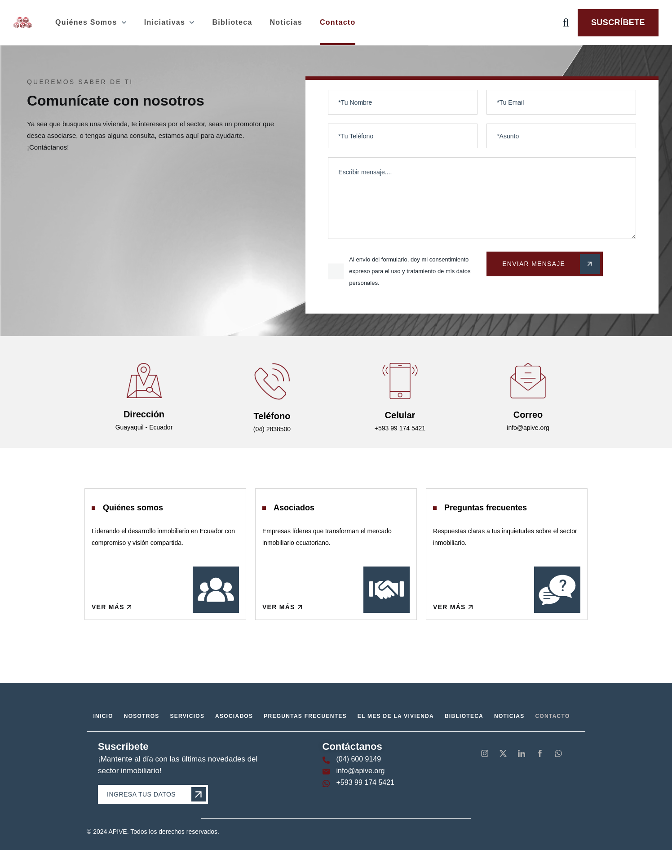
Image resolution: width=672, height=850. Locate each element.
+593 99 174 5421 (365, 782)
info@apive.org (360, 771)
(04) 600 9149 (358, 759)
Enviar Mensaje (551, 264)
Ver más (112, 607)
